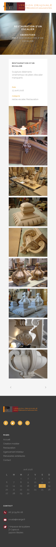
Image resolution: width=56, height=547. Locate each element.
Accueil (6, 439)
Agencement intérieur (13, 452)
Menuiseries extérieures (14, 456)
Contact (7, 460)
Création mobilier (11, 443)
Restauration (9, 448)
